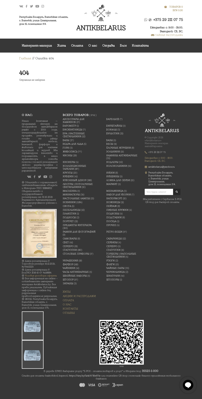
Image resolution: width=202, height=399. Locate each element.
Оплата (77, 45)
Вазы (66, 140)
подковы (112, 213)
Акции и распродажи (79, 296)
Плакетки (69, 213)
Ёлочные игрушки (118, 147)
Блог (123, 45)
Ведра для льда (73, 143)
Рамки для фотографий (79, 231)
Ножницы (113, 202)
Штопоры (112, 279)
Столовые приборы (76, 253)
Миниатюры (71, 194)
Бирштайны (114, 125)
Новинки (69, 202)
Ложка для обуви (118, 180)
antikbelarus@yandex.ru (161, 166)
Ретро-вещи (114, 231)
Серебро (68, 246)
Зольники (113, 151)
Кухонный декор (74, 180)
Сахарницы (114, 238)
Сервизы (112, 242)
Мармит (111, 184)
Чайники (69, 268)
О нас (92, 45)
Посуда (111, 221)
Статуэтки (70, 249)
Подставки (114, 217)
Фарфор (68, 264)
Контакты (140, 45)
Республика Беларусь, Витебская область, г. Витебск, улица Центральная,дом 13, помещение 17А (43, 20)
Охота (67, 206)
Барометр (69, 125)
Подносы (69, 217)
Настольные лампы (76, 198)
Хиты (61, 45)
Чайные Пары (115, 268)
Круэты (68, 172)
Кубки (110, 172)
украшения (70, 260)
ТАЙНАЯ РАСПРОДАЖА (167, 35)
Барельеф (112, 119)
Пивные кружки (117, 209)
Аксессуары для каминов (73, 120)
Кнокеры (69, 162)
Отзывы (108, 45)
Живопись (70, 151)
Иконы (67, 155)
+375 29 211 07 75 (168, 19)
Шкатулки (113, 275)
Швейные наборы (75, 275)
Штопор (68, 279)
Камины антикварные (121, 155)
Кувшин (68, 176)
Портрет (68, 221)
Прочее (111, 225)
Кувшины (112, 176)
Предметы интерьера (77, 225)
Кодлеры (112, 162)
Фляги (110, 264)
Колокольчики (116, 165)
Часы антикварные (76, 271)
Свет (66, 242)
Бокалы (111, 129)
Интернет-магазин (37, 45)
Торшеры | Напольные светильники (121, 255)
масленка (70, 190)
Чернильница (115, 271)
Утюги (110, 260)
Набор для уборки (118, 194)
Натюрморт (114, 198)
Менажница (114, 190)
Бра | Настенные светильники (74, 135)
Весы (109, 143)
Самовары (70, 238)
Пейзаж (111, 206)
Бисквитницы (72, 129)
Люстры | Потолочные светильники (78, 185)
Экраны (68, 283)
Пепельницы (72, 209)
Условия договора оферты (41, 275)
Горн (66, 147)
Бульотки (112, 133)
